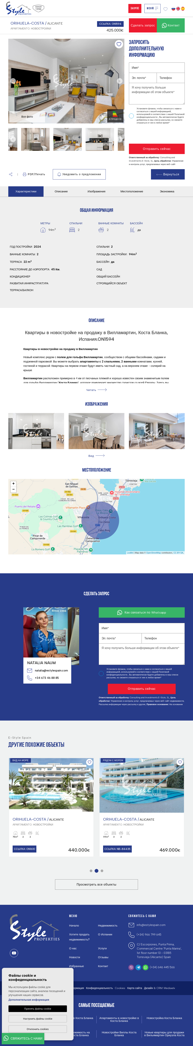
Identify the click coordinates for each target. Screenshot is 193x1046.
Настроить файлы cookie (37, 1018)
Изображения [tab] (96, 191)
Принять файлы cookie (37, 1008)
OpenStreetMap (153, 553)
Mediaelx (169, 988)
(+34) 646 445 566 (162, 967)
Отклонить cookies (38, 1029)
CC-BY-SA (178, 553)
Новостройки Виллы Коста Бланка (119, 1034)
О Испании (105, 934)
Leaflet (130, 553)
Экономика (167, 191)
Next (120, 81)
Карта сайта (134, 988)
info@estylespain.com (151, 925)
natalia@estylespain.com (47, 670)
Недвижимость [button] (107, 925)
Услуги (102, 948)
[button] (10, 174)
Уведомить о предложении (79, 174)
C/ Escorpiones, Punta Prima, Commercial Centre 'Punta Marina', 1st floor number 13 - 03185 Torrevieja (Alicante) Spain (159, 951)
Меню (152, 8)
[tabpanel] (51, 807)
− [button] (13, 490)
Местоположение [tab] (131, 191)
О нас (73, 948)
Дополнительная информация (28, 999)
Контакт (103, 966)
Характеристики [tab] (25, 191)
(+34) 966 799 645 (149, 934)
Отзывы (103, 957)
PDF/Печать (34, 174)
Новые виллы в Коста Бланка (74, 1018)
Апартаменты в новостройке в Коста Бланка (119, 1019)
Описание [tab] (61, 191)
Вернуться (167, 174)
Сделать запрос (143, 25)
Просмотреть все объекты (96, 884)
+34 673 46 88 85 (43, 678)
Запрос (135, 8)
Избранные (76, 966)
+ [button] (13, 484)
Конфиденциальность (99, 988)
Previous (12, 81)
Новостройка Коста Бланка (164, 1018)
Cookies (120, 988)
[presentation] (149, 134)
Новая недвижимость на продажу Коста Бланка (74, 1034)
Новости (74, 957)
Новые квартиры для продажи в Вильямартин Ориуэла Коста (164, 1034)
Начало (74, 925)
